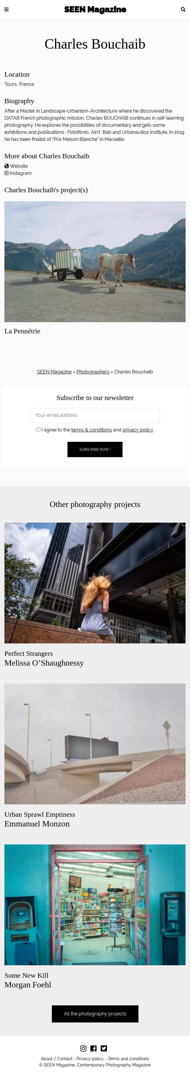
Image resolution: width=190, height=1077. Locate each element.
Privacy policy (90, 1058)
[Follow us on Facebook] (95, 1049)
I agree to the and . (95, 430)
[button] (6, 9)
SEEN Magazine (95, 9)
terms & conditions (91, 430)
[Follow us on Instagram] (84, 1049)
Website (19, 166)
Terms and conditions (128, 1058)
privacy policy (138, 430)
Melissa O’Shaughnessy (44, 659)
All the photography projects (95, 1014)
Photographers (93, 372)
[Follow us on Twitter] (105, 1049)
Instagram (21, 173)
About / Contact (56, 1058)
